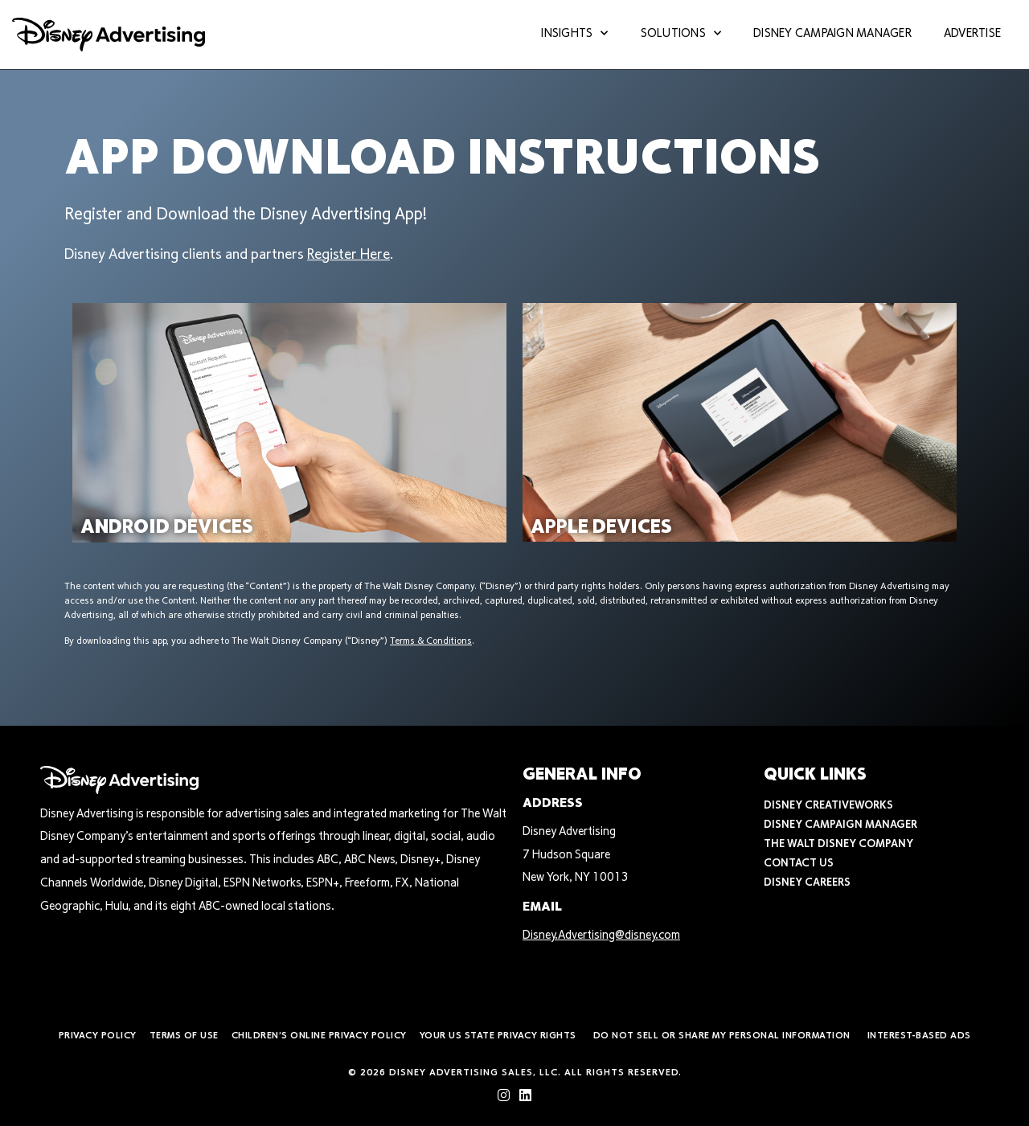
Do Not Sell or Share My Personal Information (722, 1036)
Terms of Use (184, 1036)
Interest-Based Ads (919, 1036)
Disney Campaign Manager (832, 34)
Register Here (348, 255)
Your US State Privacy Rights (498, 1036)
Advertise (972, 34)
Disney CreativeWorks (828, 806)
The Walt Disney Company (838, 844)
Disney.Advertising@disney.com (601, 936)
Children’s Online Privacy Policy (319, 1036)
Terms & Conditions (431, 641)
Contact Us (799, 864)
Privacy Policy (98, 1036)
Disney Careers (807, 883)
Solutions (681, 35)
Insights (574, 35)
